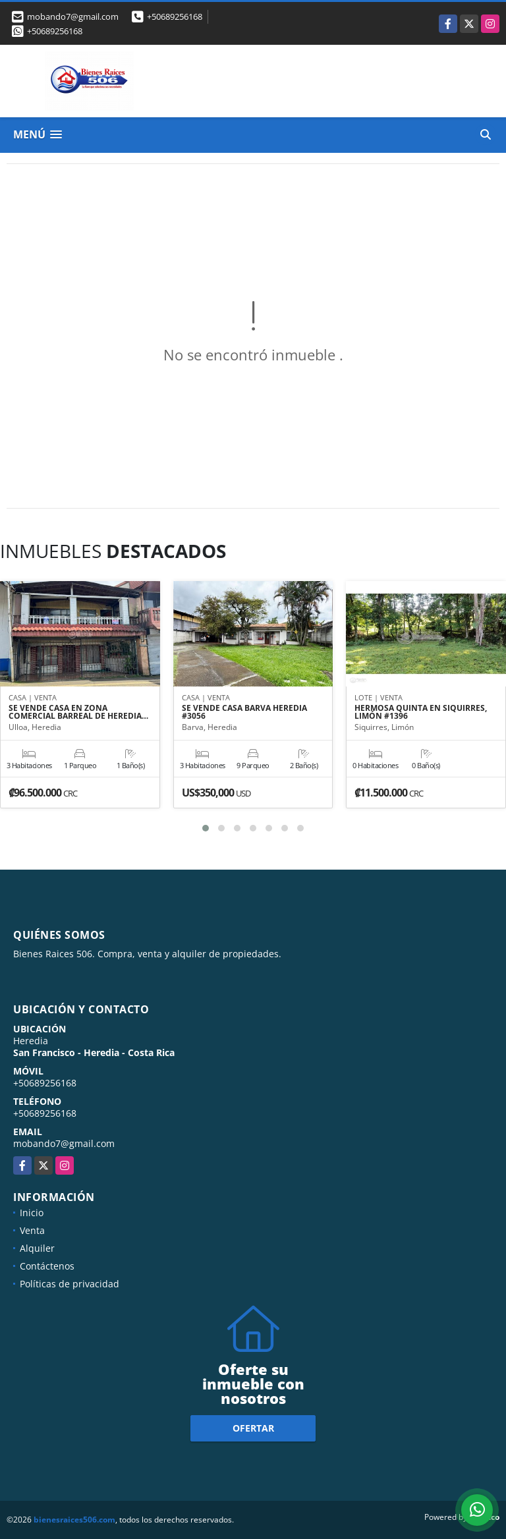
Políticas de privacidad (69, 1283)
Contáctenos (47, 1266)
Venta (32, 1230)
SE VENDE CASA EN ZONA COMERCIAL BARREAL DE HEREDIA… (78, 712)
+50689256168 (174, 16)
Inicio (31, 1212)
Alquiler (37, 1248)
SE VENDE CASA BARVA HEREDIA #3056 (244, 712)
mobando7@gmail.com (64, 1143)
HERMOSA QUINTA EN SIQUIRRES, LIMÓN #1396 (420, 712)
